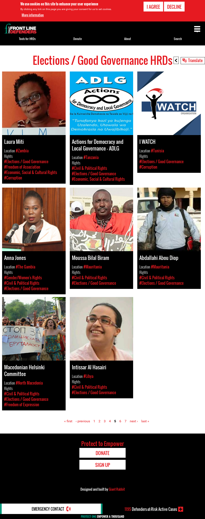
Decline (174, 6)
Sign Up (102, 464)
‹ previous (83, 421)
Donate (77, 38)
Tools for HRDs (27, 38)
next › (134, 421)
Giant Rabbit (117, 489)
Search (178, 38)
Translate (195, 60)
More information (33, 15)
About (127, 38)
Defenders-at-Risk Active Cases (151, 509)
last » (145, 421)
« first (68, 421)
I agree (153, 6)
